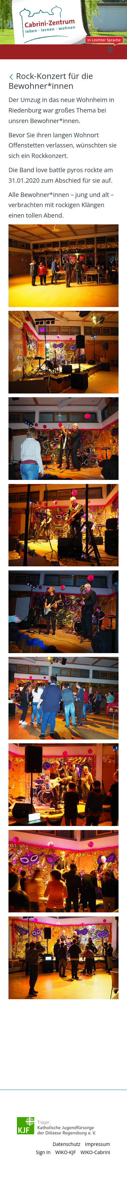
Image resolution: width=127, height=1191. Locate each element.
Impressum (97, 1144)
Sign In (43, 1152)
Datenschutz (66, 1144)
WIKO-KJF (65, 1152)
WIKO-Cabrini (95, 1152)
